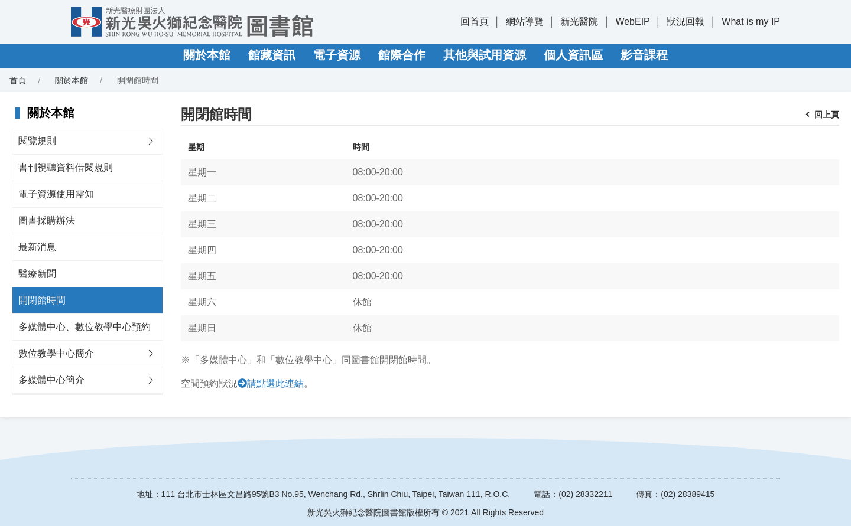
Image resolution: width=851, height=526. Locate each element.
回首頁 (474, 22)
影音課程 (644, 54)
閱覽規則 (37, 141)
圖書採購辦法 (46, 220)
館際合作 (402, 54)
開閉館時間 (42, 300)
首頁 (17, 80)
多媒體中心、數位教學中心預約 (84, 327)
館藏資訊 (271, 54)
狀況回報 (685, 22)
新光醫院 (579, 22)
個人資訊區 (573, 54)
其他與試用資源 (484, 54)
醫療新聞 (37, 274)
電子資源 (336, 54)
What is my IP (751, 22)
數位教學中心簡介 (56, 353)
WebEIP (632, 22)
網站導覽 (525, 22)
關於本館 (206, 54)
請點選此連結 (275, 383)
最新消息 (37, 247)
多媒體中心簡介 (51, 380)
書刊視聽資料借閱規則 (65, 167)
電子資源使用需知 (56, 194)
